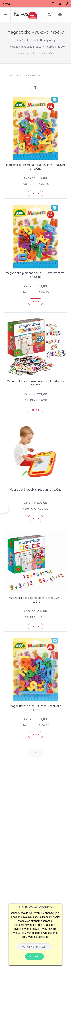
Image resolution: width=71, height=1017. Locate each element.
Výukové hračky (55, 46)
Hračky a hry (47, 40)
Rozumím (34, 956)
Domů (19, 40)
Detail (35, 193)
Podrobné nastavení (34, 946)
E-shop (31, 40)
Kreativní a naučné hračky (25, 46)
